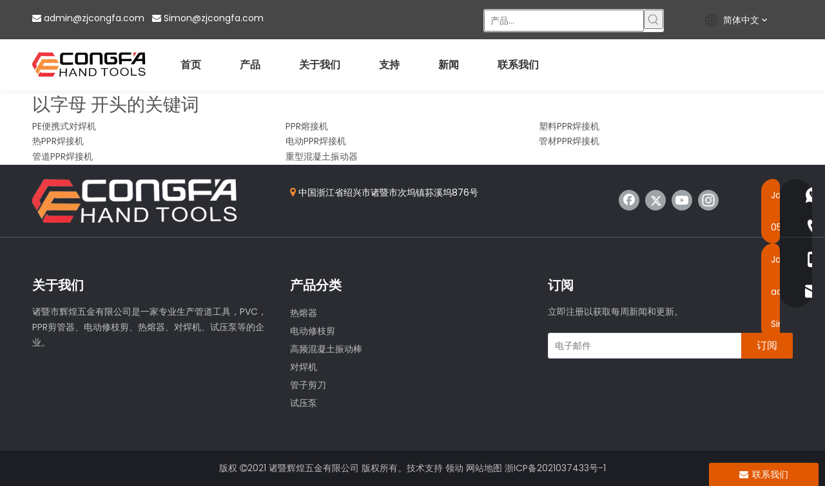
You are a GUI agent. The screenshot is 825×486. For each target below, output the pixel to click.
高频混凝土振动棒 (326, 348)
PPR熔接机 (307, 126)
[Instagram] (708, 200)
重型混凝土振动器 (322, 156)
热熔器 (303, 312)
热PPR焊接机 (58, 141)
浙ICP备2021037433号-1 (555, 468)
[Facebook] (629, 200)
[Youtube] (682, 200)
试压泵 (303, 403)
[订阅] (767, 346)
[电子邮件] (641, 345)
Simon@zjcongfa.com (214, 18)
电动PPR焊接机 (316, 141)
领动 (454, 468)
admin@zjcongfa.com (94, 18)
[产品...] (564, 21)
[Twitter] (655, 200)
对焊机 (303, 366)
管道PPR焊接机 (62, 156)
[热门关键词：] (653, 19)
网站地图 (484, 468)
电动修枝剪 (312, 330)
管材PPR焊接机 (569, 141)
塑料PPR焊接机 (569, 126)
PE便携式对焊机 (64, 126)
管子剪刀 (308, 385)
